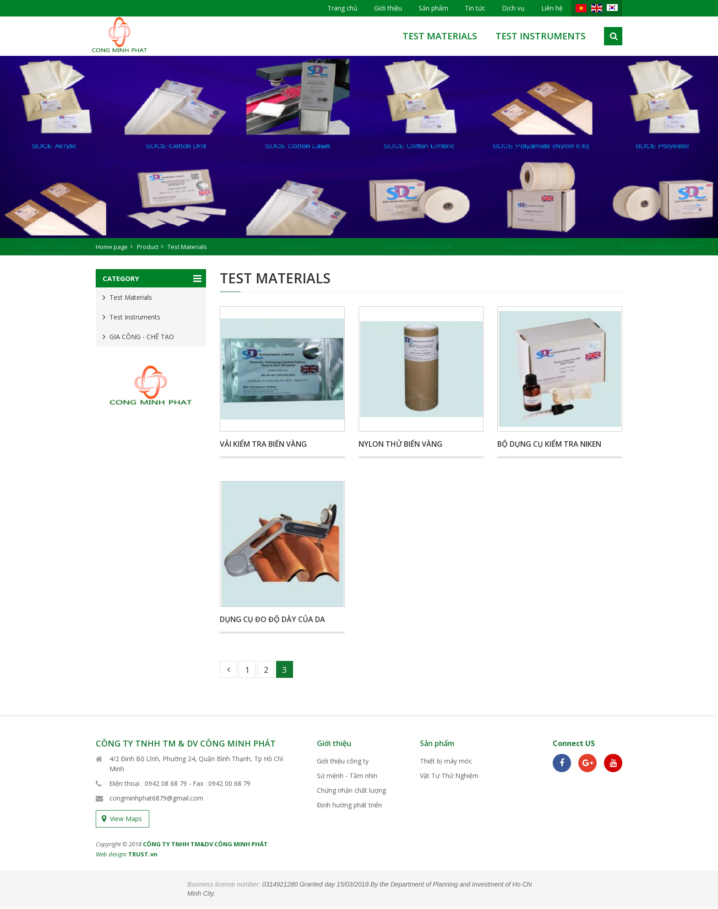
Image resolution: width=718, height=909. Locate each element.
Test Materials (130, 297)
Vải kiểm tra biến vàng (263, 444)
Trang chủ (342, 8)
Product (147, 247)
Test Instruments (540, 36)
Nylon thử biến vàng (400, 444)
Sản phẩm (433, 8)
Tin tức (475, 8)
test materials (440, 36)
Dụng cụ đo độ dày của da (272, 619)
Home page (112, 247)
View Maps (126, 820)
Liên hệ (552, 8)
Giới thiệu (388, 8)
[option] (359, 155)
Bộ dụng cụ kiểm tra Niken (549, 444)
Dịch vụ (513, 8)
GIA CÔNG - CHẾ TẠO (141, 336)
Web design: (111, 855)
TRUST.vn (143, 855)
